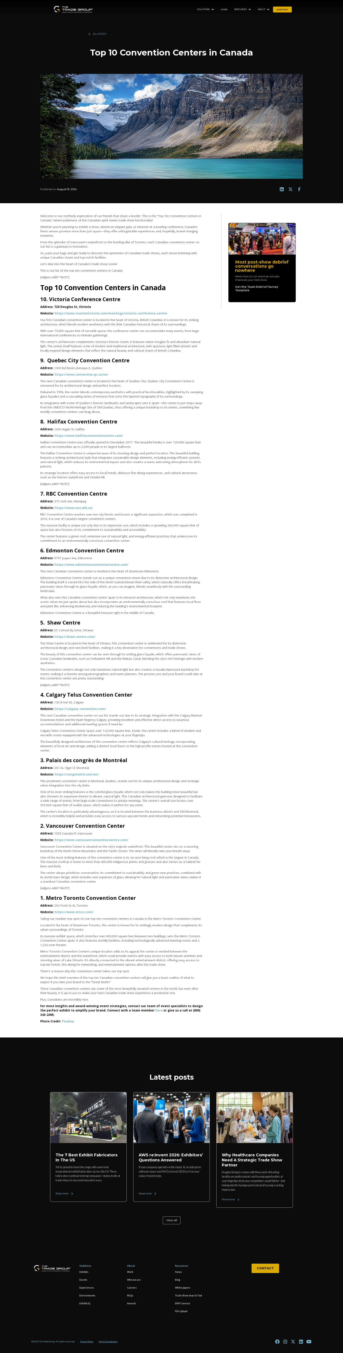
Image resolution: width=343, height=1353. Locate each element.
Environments (87, 1295)
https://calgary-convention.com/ (80, 709)
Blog (177, 1279)
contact (282, 9)
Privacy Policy (86, 1341)
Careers (132, 1287)
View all (171, 1220)
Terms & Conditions (108, 1341)
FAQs (130, 1295)
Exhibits (83, 1271)
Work (224, 9)
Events (83, 1279)
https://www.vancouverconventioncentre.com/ (91, 840)
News (178, 1271)
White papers (182, 1287)
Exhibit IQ (84, 1303)
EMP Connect (182, 1303)
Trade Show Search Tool (188, 1295)
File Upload (181, 1311)
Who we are (134, 1279)
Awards (131, 1303)
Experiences (86, 1287)
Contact (265, 1268)
